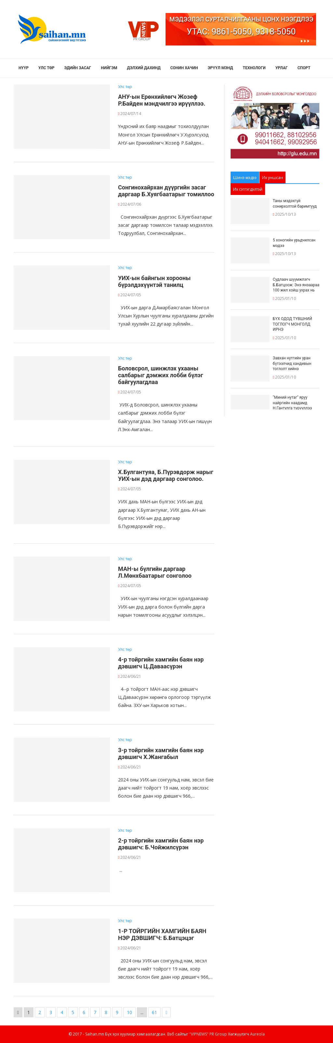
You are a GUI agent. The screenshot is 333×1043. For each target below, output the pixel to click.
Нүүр (24, 68)
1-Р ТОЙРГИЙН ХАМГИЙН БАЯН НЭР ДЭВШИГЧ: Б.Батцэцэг (162, 934)
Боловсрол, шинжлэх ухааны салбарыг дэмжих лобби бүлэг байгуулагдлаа (160, 375)
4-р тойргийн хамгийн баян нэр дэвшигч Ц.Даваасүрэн (161, 663)
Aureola (257, 1034)
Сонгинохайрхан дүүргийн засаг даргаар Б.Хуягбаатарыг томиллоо (166, 191)
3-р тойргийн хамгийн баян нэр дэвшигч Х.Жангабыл (161, 753)
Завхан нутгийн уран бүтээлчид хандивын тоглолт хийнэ (292, 363)
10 (129, 1012)
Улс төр (46, 68)
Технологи (254, 68)
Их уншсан (272, 177)
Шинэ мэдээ (245, 177)
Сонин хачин (184, 68)
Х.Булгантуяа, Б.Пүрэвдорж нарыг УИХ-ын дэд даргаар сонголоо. (165, 475)
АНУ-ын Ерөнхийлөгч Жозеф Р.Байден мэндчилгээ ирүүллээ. (161, 100)
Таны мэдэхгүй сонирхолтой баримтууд (295, 204)
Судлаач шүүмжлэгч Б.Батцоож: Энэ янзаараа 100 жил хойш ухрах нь (296, 285)
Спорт (304, 68)
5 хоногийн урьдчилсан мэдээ (294, 243)
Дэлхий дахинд (144, 68)
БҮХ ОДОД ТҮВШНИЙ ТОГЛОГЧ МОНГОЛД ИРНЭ (292, 324)
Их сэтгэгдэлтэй (247, 189)
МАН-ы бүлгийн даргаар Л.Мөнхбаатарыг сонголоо (155, 572)
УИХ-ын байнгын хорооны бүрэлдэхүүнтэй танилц (154, 281)
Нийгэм (109, 68)
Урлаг (281, 68)
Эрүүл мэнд (220, 68)
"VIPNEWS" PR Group (208, 1034)
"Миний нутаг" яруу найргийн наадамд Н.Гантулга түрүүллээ (292, 403)
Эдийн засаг (77, 68)
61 (154, 1012)
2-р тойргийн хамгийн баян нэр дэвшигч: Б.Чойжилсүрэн (161, 844)
